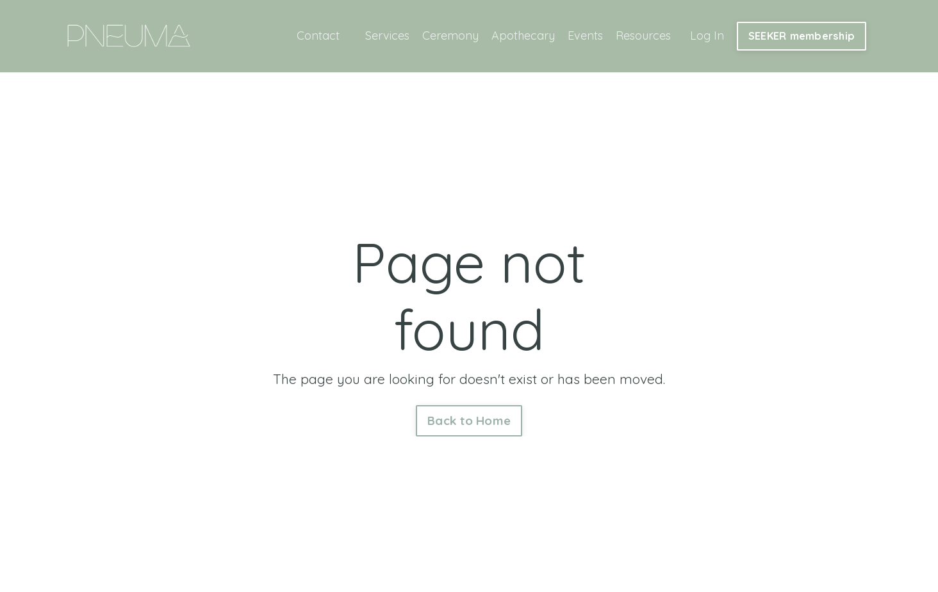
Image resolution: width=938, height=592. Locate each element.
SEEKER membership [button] (801, 35)
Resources (643, 35)
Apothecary (523, 35)
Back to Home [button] (469, 420)
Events (585, 35)
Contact (318, 35)
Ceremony (450, 35)
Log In (707, 35)
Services (387, 35)
